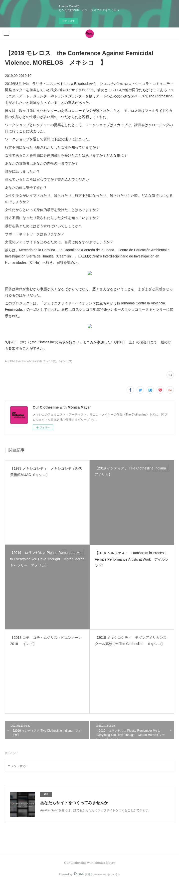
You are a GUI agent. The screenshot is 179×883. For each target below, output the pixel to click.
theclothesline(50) (32, 361)
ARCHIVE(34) (12, 361)
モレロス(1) (49, 361)
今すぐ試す (68, 20)
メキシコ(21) (65, 361)
